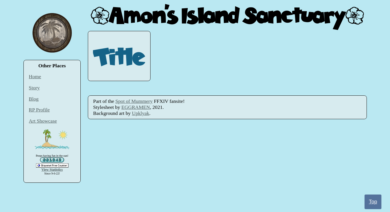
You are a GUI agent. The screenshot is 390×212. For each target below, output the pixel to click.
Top (373, 202)
